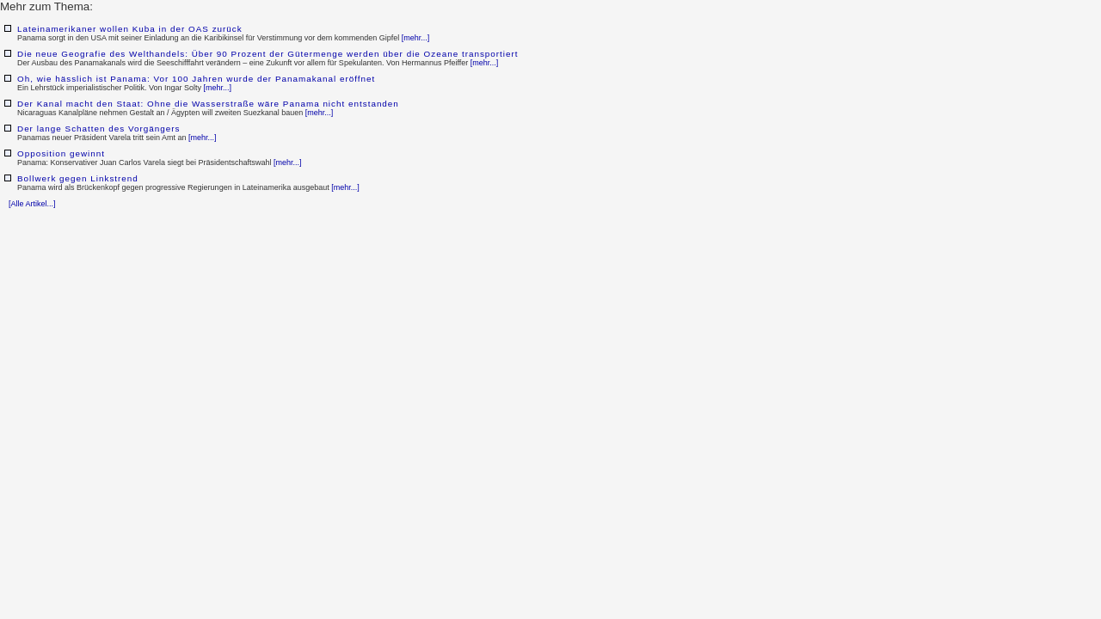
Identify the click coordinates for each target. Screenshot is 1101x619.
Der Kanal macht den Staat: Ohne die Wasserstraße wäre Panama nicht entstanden (208, 103)
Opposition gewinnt (61, 153)
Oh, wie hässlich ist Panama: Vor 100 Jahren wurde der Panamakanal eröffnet (196, 78)
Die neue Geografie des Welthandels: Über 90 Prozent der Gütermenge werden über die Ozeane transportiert (268, 53)
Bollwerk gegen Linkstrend (77, 178)
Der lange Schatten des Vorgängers (98, 128)
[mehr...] (416, 38)
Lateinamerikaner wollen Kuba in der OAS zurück (130, 29)
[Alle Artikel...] (32, 203)
